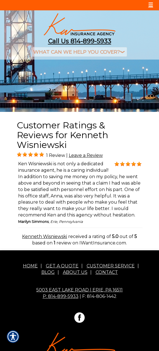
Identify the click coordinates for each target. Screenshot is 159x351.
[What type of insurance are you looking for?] (79, 52)
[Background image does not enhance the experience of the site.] (19, 154)
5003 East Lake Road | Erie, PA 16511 (79, 290)
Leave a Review (86, 155)
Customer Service (111, 266)
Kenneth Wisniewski (44, 236)
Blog (48, 272)
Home (30, 266)
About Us (75, 272)
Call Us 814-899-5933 (79, 41)
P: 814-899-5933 (61, 296)
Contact (107, 272)
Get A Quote (62, 266)
